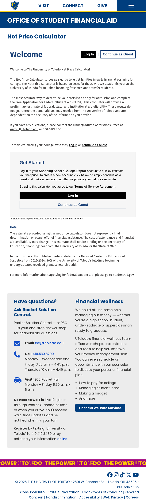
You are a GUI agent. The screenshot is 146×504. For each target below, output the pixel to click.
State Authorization (63, 492)
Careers (132, 497)
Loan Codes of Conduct (102, 492)
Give (102, 6)
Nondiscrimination (61, 497)
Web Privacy (113, 497)
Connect (73, 6)
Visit (43, 6)
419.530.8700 (43, 354)
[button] (131, 5)
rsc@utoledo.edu (49, 343)
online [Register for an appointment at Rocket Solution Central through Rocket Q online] (62, 439)
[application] (73, 162)
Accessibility (89, 497)
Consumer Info (32, 492)
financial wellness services (100, 408)
